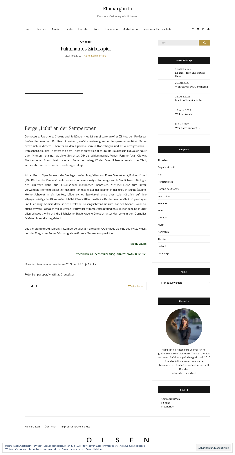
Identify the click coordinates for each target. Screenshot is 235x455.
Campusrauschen (170, 398)
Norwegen (112, 28)
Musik (55, 28)
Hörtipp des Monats (168, 188)
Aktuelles (86, 41)
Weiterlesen (135, 285)
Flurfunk (165, 402)
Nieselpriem (167, 406)
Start (28, 28)
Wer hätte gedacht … (187, 128)
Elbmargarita (117, 9)
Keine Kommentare (95, 55)
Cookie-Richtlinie (94, 449)
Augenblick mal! (166, 167)
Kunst (97, 28)
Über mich (41, 28)
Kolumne (162, 203)
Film (160, 174)
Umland (162, 246)
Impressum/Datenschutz (157, 28)
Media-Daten (130, 28)
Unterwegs (163, 253)
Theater (68, 28)
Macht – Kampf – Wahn (188, 100)
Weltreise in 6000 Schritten (191, 86)
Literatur (83, 28)
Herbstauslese (165, 181)
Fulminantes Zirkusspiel (86, 49)
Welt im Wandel (184, 114)
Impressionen (165, 196)
